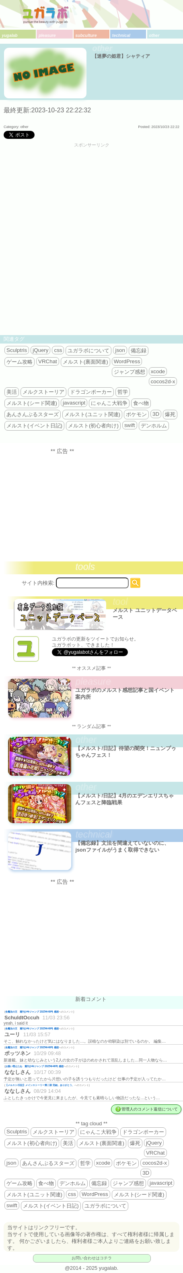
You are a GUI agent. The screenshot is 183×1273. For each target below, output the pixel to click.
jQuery (40, 350)
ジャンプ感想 (129, 372)
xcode (158, 371)
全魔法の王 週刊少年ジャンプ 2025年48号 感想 (32, 1011)
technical (121, 35)
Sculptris (16, 350)
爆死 (170, 414)
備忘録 (138, 351)
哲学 (122, 392)
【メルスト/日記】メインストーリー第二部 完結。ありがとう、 (39, 1085)
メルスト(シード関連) (31, 403)
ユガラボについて (88, 351)
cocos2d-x (163, 381)
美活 (11, 392)
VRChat (47, 361)
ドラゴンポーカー (91, 392)
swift (129, 425)
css (58, 350)
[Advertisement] (91, 240)
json (120, 350)
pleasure (47, 35)
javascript (74, 403)
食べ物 (141, 403)
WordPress (127, 361)
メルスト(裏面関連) (85, 362)
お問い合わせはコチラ (92, 1258)
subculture (86, 35)
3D (155, 414)
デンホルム (154, 426)
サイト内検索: (38, 583)
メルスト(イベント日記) (34, 426)
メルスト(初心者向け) (93, 426)
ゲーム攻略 (19, 362)
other (154, 35)
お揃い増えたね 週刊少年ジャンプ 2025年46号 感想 (34, 1066)
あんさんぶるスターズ (32, 414)
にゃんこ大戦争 (109, 403)
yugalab (9, 35)
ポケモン (136, 414)
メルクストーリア (43, 392)
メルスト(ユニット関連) (92, 414)
